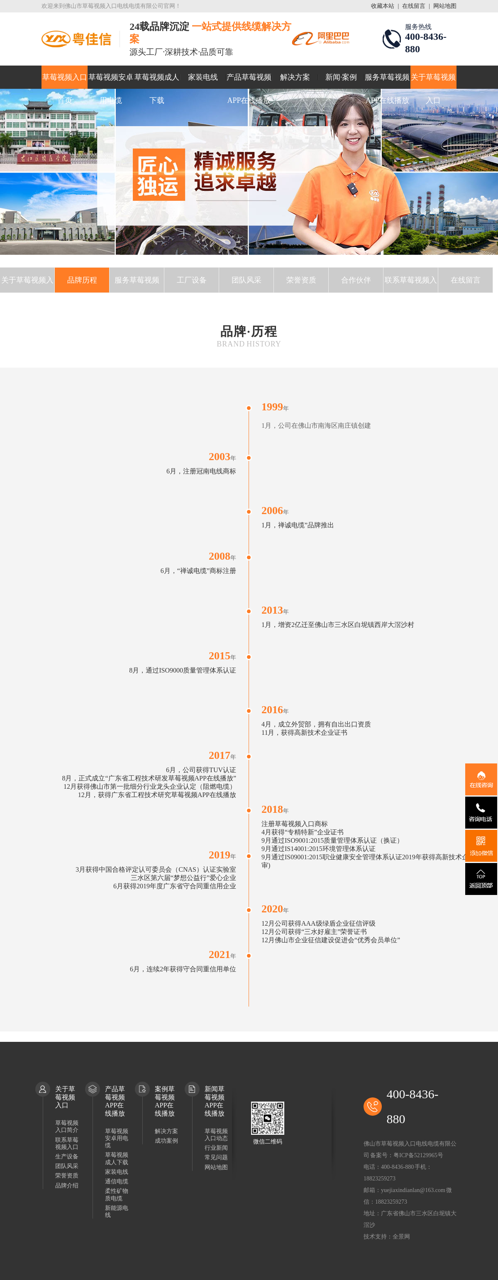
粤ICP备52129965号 (418, 1155)
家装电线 (203, 77)
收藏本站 (382, 6)
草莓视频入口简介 (66, 1126)
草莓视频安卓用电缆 (110, 81)
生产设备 (66, 1156)
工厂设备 (192, 280)
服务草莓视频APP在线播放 (387, 81)
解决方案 (295, 77)
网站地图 (444, 6)
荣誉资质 (301, 280)
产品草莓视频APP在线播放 (249, 81)
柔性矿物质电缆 (116, 1194)
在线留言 (413, 6)
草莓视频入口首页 (64, 81)
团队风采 (246, 280)
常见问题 (216, 1157)
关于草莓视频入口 (433, 81)
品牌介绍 (66, 1185)
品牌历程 (82, 280)
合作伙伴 (356, 280)
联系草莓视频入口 (411, 284)
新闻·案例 (341, 77)
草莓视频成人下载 (156, 81)
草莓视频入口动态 (216, 1134)
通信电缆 (116, 1181)
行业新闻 (216, 1148)
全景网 (401, 1237)
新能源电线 (116, 1211)
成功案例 (166, 1141)
